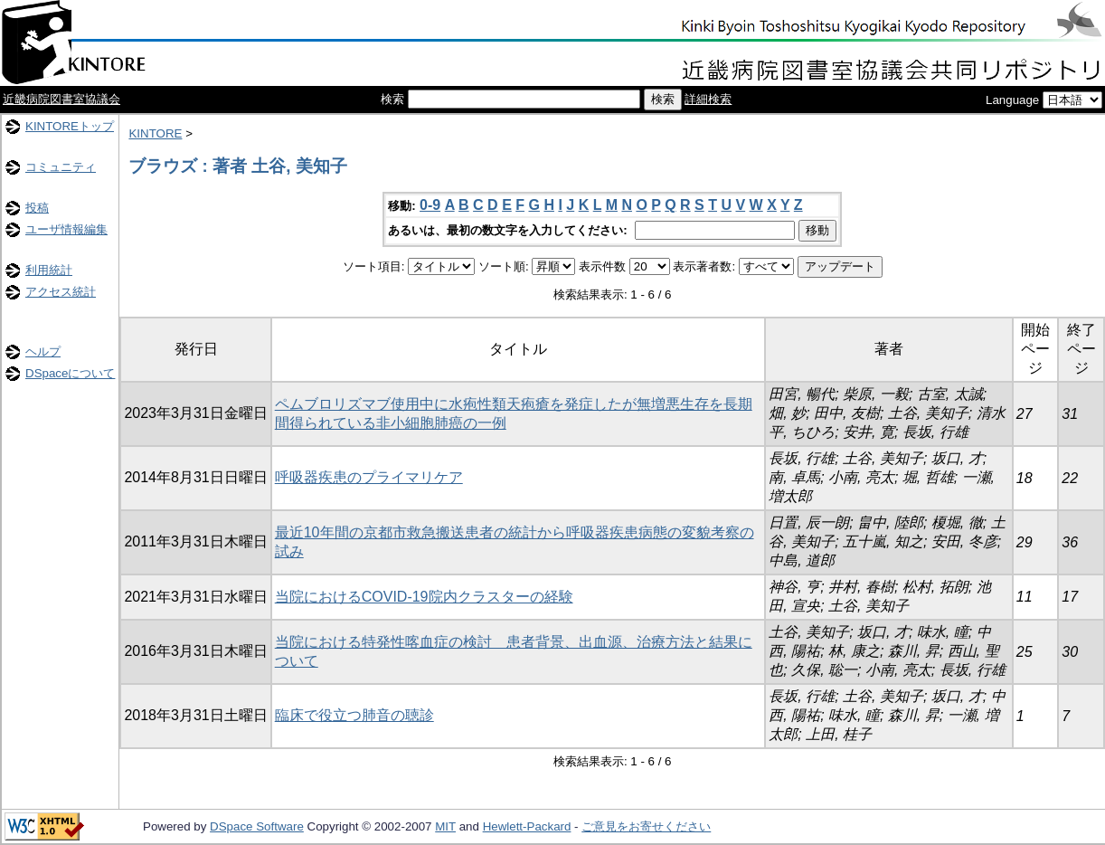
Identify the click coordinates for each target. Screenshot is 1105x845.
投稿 (37, 207)
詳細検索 (708, 99)
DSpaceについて (70, 373)
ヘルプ (43, 351)
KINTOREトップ (69, 126)
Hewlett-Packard (527, 826)
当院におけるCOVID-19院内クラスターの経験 (424, 596)
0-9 (430, 205)
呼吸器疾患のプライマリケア (369, 477)
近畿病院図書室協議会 (61, 99)
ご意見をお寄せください (646, 826)
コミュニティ (60, 167)
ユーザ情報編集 (66, 229)
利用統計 (48, 270)
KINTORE (155, 133)
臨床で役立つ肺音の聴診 (354, 715)
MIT (445, 826)
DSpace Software (257, 826)
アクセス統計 (60, 292)
